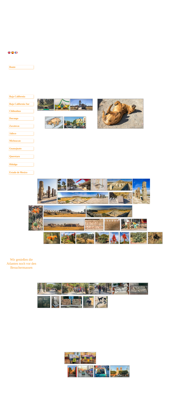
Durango (13, 118)
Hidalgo (13, 164)
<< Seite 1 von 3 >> (93, 402)
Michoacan (15, 140)
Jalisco (12, 133)
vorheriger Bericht (49, 402)
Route (12, 67)
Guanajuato (15, 148)
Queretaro (14, 156)
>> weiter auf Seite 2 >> (135, 402)
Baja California (17, 96)
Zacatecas (14, 126)
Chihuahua (15, 111)
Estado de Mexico (18, 172)
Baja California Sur (19, 104)
